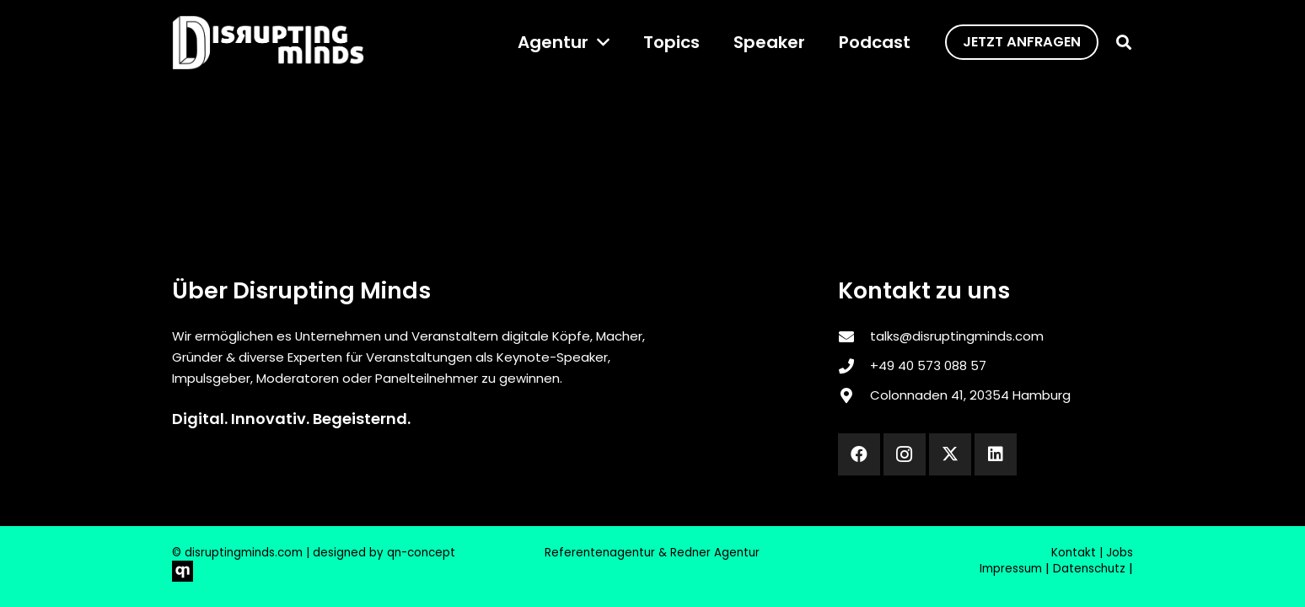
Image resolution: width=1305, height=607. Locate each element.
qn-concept (421, 553)
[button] (599, 42)
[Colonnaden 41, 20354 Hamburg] (854, 395)
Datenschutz (1089, 569)
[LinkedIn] (996, 454)
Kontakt (1073, 553)
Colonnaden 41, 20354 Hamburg (970, 395)
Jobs (1119, 553)
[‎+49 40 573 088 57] (854, 365)
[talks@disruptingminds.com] (854, 336)
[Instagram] (904, 454)
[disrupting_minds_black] (268, 42)
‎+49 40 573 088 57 (928, 365)
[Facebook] (859, 454)
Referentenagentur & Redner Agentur (652, 553)
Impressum (1011, 569)
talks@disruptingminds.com (957, 336)
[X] (950, 454)
